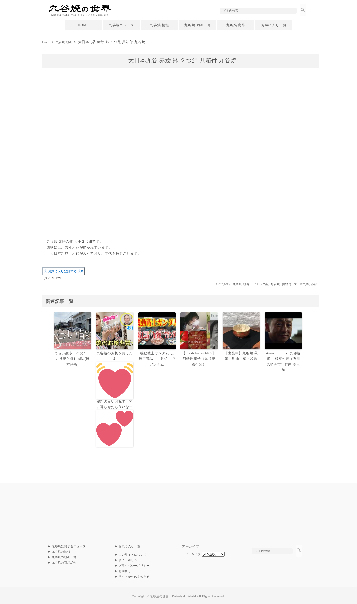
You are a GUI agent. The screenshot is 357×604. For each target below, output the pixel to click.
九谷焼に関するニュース (69, 545)
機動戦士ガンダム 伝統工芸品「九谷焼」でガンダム (156, 358)
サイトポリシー (130, 558)
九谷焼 (269, 284)
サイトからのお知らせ (134, 575)
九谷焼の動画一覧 (64, 555)
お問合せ (125, 569)
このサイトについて (133, 553)
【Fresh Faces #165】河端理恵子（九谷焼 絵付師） (199, 358)
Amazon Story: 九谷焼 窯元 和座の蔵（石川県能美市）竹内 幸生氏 (283, 358)
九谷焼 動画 (66, 42)
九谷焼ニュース (121, 25)
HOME (83, 25)
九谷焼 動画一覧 (197, 25)
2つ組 (257, 284)
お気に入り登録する (63, 271)
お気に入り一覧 (274, 25)
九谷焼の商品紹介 (64, 561)
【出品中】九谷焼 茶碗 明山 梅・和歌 (242, 355)
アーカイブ (193, 552)
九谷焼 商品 (235, 25)
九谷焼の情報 (61, 550)
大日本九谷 (299, 284)
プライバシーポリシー (134, 564)
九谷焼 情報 (159, 25)
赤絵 (313, 284)
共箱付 (282, 284)
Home (46, 42)
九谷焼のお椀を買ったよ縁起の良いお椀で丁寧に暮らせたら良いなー (114, 398)
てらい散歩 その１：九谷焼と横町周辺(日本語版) (72, 358)
